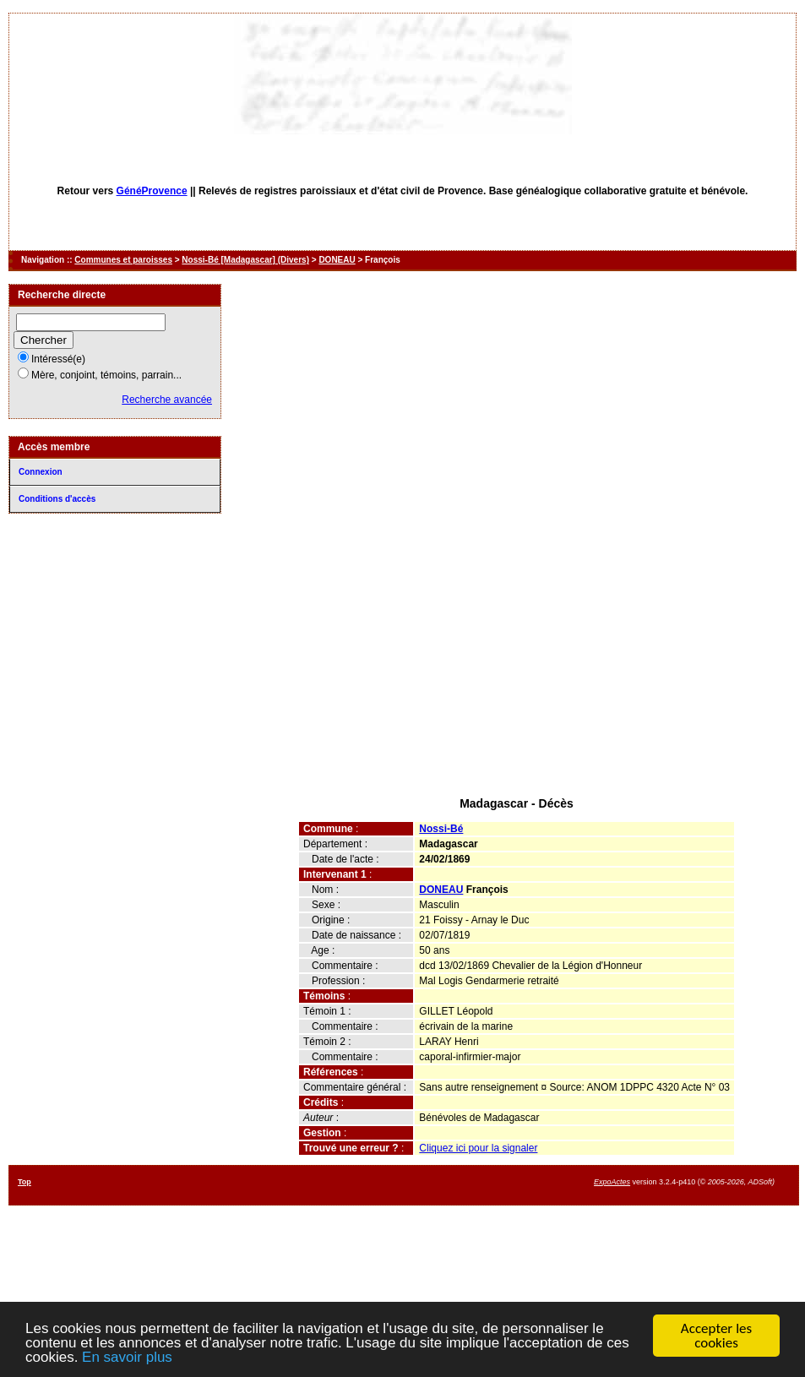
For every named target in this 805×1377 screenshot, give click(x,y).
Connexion (41, 471)
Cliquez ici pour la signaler (478, 1148)
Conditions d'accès (57, 498)
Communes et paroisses (123, 259)
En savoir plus (127, 1358)
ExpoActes (612, 1182)
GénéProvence (152, 191)
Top (24, 1182)
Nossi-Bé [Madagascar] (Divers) (245, 259)
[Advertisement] (516, 665)
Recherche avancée (167, 399)
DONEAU (336, 259)
